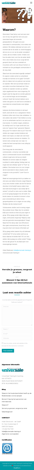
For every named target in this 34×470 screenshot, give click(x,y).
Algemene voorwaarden (10, 434)
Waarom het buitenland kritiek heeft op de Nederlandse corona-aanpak (16, 394)
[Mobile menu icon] (31, 3)
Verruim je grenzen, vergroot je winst (14, 408)
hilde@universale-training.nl (22, 250)
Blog (5, 9)
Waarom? (5, 405)
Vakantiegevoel (7, 412)
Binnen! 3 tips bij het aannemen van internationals (14, 400)
